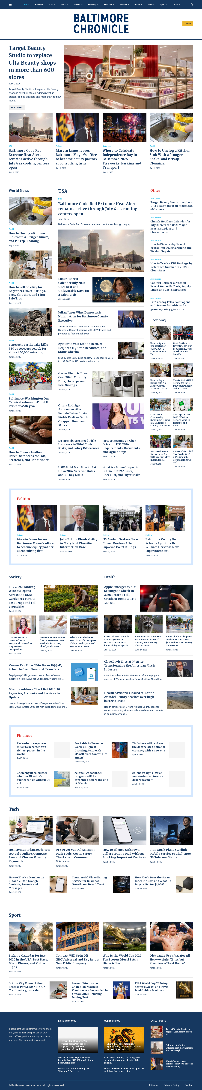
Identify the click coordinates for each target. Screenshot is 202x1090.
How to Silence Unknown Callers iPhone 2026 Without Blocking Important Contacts (124, 853)
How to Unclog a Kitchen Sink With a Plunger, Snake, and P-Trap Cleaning (29, 237)
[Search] (191, 4)
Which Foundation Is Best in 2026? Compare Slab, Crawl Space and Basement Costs (83, 642)
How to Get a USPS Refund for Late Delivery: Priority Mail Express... (183, 384)
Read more (16, 107)
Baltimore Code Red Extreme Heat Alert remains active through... (179, 1048)
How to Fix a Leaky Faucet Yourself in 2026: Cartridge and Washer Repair (171, 248)
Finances (108, 4)
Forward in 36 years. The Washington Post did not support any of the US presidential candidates (74, 1045)
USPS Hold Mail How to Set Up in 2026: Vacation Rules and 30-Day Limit (77, 471)
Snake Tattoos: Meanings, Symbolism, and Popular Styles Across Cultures (124, 1047)
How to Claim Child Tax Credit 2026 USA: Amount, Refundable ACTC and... (183, 457)
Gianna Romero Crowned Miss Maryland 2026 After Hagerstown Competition (20, 643)
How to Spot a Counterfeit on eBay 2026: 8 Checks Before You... (158, 349)
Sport (162, 4)
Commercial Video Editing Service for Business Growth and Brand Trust (89, 881)
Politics (77, 4)
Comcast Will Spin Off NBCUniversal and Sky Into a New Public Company (77, 959)
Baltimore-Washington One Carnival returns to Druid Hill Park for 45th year (30, 402)
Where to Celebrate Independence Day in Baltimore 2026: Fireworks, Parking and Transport (122, 159)
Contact (188, 24)
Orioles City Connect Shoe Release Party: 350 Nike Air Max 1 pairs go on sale (27, 987)
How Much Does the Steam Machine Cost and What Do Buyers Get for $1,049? (153, 881)
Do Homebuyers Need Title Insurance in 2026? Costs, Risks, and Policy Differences (78, 444)
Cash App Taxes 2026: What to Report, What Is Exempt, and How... (181, 420)
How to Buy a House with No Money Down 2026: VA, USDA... (159, 384)
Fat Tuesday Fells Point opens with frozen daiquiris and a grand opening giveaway (170, 305)
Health (137, 4)
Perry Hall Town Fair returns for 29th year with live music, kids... (160, 455)
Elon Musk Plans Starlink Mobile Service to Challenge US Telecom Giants (170, 853)
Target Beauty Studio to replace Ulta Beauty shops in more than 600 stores (32, 63)
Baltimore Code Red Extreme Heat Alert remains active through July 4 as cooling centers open (29, 159)
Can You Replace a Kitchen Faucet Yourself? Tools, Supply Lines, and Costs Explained (170, 286)
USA (51, 4)
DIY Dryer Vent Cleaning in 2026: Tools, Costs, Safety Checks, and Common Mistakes (75, 855)
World (63, 4)
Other (175, 4)
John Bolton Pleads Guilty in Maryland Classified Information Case (78, 543)
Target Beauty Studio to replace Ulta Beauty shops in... (179, 1032)
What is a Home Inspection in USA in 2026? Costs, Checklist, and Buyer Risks (121, 471)
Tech (150, 4)
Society (123, 4)
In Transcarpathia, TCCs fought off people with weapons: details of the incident (122, 1060)
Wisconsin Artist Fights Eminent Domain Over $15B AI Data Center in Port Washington (75, 1060)
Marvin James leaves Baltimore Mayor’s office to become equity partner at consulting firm (35, 545)
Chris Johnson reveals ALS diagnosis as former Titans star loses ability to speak (116, 641)
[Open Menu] (10, 4)
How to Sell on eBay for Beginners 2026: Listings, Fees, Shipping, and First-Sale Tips (28, 292)
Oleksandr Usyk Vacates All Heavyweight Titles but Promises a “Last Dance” (170, 959)
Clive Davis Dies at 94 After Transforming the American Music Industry (129, 665)
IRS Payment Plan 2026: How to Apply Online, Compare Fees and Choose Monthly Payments (29, 855)
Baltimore (39, 4)
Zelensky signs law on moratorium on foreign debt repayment (147, 776)
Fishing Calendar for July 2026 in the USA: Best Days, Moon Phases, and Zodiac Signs (28, 961)
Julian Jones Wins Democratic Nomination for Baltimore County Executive (83, 316)
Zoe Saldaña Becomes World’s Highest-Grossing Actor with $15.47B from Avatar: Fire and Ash (90, 750)
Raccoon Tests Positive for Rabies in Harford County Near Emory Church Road (148, 641)
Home (26, 4)
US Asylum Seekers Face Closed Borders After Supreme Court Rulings (120, 543)
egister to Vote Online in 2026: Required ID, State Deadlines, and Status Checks (82, 348)
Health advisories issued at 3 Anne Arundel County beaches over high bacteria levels (129, 697)
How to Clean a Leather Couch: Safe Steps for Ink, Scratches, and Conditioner (29, 456)
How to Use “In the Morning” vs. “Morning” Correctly (74, 1070)
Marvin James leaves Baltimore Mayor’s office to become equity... (179, 1064)
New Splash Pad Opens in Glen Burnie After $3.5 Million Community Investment (179, 641)
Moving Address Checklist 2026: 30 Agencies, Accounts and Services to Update (34, 693)
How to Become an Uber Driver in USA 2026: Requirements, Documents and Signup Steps (121, 446)
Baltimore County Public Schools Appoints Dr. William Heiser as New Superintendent (163, 545)
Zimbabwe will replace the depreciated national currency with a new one (148, 747)
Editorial (153, 1085)
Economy (92, 4)
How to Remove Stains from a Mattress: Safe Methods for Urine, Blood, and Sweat (52, 642)
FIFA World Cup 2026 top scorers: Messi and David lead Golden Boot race (151, 987)
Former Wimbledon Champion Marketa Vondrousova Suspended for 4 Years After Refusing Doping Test (90, 990)
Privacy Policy (171, 1085)
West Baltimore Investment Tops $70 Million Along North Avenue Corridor (182, 349)
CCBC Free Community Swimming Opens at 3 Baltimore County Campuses (160, 420)
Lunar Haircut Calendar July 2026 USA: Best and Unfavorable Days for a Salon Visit (73, 286)
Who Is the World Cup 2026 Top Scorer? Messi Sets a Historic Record (122, 959)
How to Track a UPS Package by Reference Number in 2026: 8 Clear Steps (171, 267)
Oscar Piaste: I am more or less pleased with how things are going (124, 1070)
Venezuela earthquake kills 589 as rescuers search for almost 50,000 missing (28, 348)
